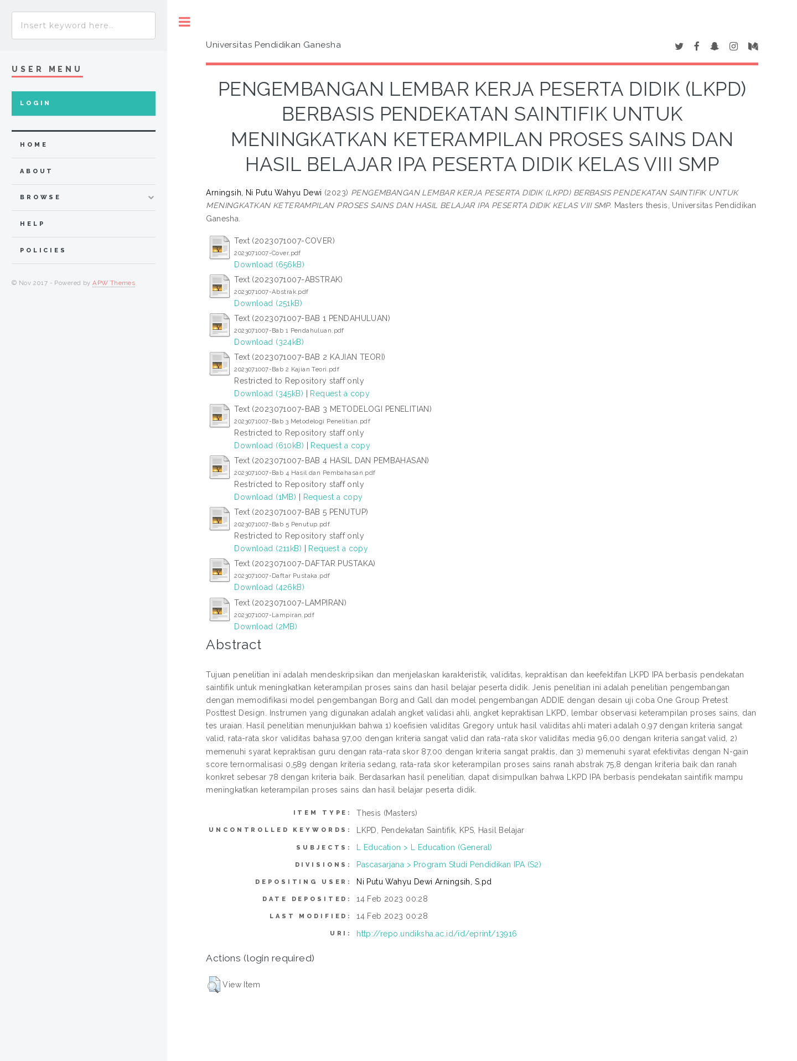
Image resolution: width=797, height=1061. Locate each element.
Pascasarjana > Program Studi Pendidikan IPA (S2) (448, 864)
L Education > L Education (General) (424, 847)
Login (35, 103)
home (34, 144)
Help (32, 223)
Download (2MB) (265, 626)
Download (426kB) (269, 587)
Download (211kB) (268, 548)
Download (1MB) (265, 497)
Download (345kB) (268, 393)
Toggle (184, 22)
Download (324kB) (269, 342)
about (37, 171)
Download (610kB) (269, 445)
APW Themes (113, 283)
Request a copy (340, 393)
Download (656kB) (269, 264)
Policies (43, 250)
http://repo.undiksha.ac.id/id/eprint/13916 (436, 933)
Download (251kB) (268, 303)
